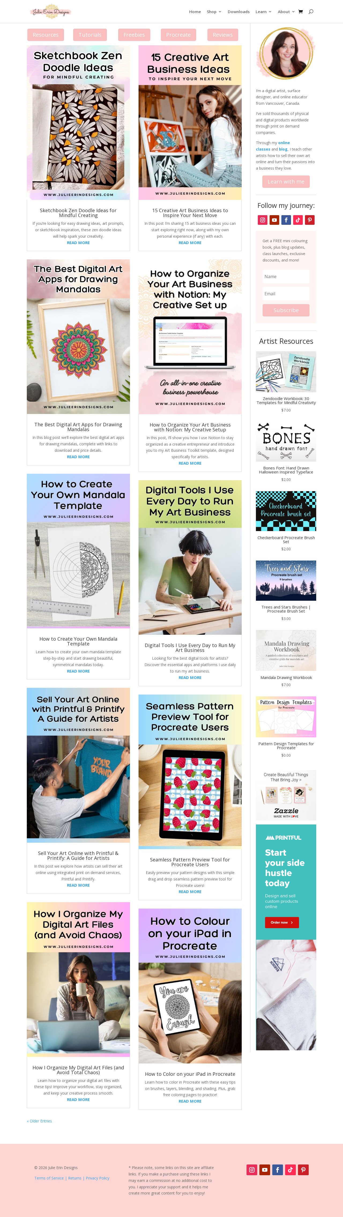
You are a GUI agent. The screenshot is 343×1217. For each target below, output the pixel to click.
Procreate (178, 34)
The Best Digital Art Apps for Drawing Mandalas (78, 426)
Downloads (239, 11)
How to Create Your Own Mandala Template (78, 641)
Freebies (134, 34)
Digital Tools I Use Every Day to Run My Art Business (190, 647)
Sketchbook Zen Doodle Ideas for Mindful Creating (78, 212)
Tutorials (90, 34)
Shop (212, 11)
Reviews (223, 34)
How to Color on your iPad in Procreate (190, 1074)
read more (78, 242)
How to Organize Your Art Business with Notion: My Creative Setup (190, 427)
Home (195, 11)
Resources (46, 34)
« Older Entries (39, 1120)
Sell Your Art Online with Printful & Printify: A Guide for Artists (78, 855)
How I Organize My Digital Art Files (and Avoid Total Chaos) (78, 1070)
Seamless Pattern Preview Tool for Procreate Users (190, 862)
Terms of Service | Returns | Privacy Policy (71, 1178)
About (284, 11)
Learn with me (286, 181)
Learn (261, 11)
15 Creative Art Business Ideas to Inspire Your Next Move (190, 212)
